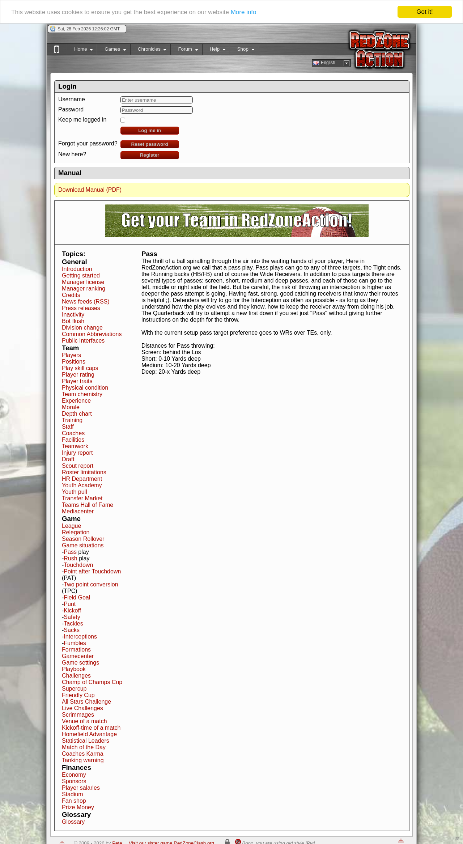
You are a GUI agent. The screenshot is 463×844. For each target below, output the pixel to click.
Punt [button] (70, 604)
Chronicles (148, 50)
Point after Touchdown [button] (92, 571)
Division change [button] (82, 328)
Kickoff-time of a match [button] (91, 728)
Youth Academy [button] (82, 485)
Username (71, 99)
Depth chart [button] (77, 414)
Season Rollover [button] (83, 539)
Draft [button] (68, 459)
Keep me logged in (82, 119)
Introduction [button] (77, 269)
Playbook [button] (74, 669)
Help (214, 50)
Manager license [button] (83, 282)
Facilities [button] (73, 440)
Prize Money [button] (78, 807)
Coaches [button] (73, 433)
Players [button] (71, 355)
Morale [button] (71, 407)
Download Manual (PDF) (90, 190)
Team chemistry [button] (82, 394)
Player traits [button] (77, 381)
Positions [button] (73, 362)
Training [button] (72, 420)
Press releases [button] (81, 308)
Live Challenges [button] (82, 708)
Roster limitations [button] (84, 472)
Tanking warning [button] (83, 760)
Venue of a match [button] (84, 721)
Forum (184, 50)
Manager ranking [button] (83, 288)
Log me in (149, 130)
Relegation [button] (76, 532)
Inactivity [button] (73, 314)
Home (80, 50)
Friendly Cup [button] (78, 695)
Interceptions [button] (80, 636)
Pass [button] (70, 552)
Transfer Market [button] (82, 498)
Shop (242, 50)
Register (149, 155)
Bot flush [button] (73, 321)
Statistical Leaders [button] (85, 741)
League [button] (71, 526)
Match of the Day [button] (84, 747)
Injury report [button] (77, 453)
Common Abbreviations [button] (92, 334)
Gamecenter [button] (78, 656)
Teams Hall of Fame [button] (87, 505)
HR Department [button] (82, 479)
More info (243, 12)
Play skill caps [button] (80, 368)
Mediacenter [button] (78, 511)
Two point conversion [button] (91, 584)
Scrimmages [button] (78, 715)
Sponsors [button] (74, 781)
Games (111, 50)
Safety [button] (72, 617)
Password (71, 109)
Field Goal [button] (77, 597)
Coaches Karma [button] (82, 754)
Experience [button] (76, 401)
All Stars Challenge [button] (86, 702)
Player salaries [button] (81, 788)
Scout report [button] (77, 466)
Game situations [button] (83, 545)
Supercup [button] (74, 689)
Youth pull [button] (74, 492)
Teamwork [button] (75, 446)
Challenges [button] (76, 676)
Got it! (424, 11)
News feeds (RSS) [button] (86, 301)
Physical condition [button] (85, 388)
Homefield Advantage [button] (89, 734)
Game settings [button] (80, 662)
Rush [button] (70, 558)
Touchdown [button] (78, 565)
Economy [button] (74, 775)
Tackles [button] (73, 623)
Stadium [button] (72, 794)
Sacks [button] (72, 630)
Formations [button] (76, 649)
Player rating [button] (78, 375)
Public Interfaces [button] (83, 341)
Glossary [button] (73, 822)
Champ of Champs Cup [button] (92, 682)
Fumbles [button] (75, 643)
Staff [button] (68, 427)
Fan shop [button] (74, 801)
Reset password (149, 144)
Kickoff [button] (72, 610)
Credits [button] (71, 295)
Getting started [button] (81, 275)
